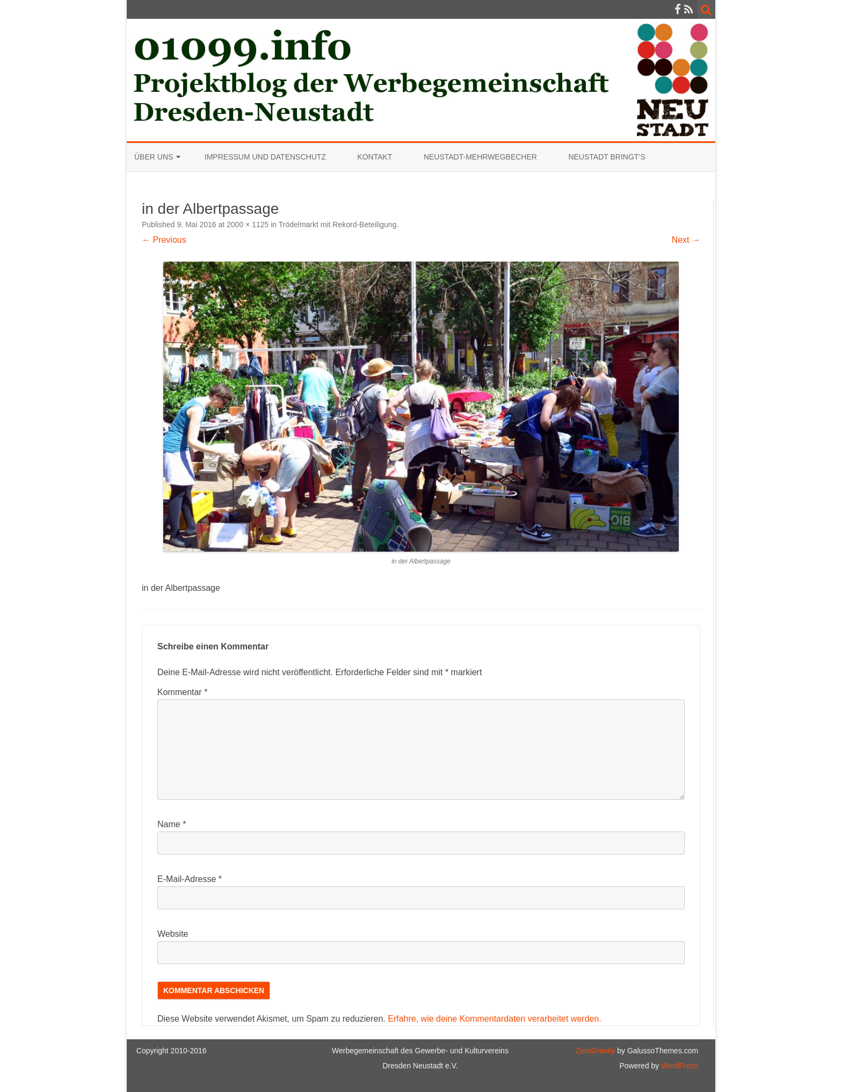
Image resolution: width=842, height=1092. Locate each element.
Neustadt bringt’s (606, 157)
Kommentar (182, 692)
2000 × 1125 (247, 224)
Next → (686, 239)
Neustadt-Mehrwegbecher (480, 157)
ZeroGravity (595, 1050)
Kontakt (374, 157)
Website (172, 933)
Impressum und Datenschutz (265, 157)
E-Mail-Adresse (189, 879)
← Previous (164, 239)
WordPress (678, 1065)
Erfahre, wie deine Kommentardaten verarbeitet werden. (494, 1018)
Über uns (153, 157)
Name (171, 824)
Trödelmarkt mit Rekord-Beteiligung (338, 224)
